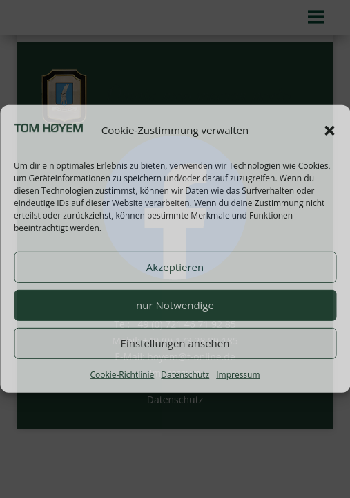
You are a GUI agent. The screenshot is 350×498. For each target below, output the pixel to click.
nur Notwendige (175, 305)
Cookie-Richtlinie (122, 374)
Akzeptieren (175, 267)
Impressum (238, 374)
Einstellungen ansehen (175, 343)
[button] (329, 131)
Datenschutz (185, 374)
